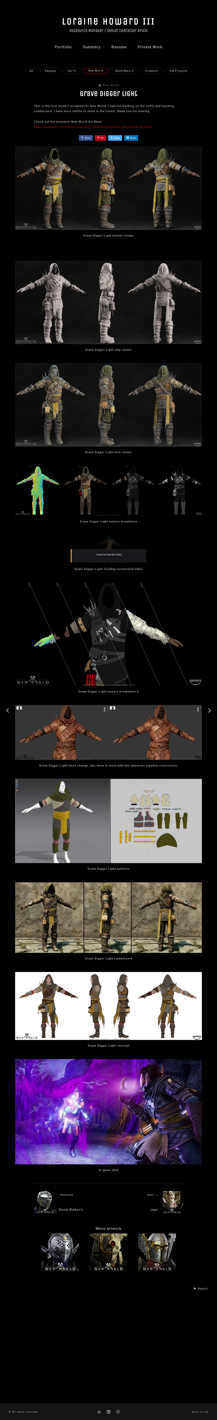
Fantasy (50, 70)
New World (95, 70)
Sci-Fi (72, 70)
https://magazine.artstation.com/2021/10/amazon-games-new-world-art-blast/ (93, 127)
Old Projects (178, 70)
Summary (92, 47)
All (31, 70)
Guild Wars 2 (124, 70)
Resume (119, 47)
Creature (151, 70)
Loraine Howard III (108, 21)
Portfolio (63, 47)
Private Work (150, 47)
